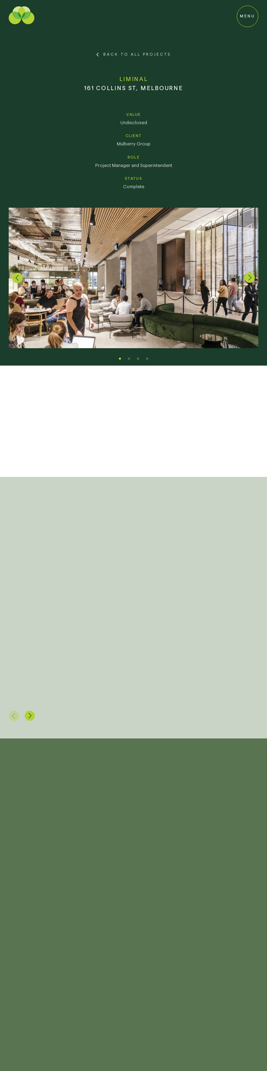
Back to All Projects (137, 54)
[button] (17, 278)
